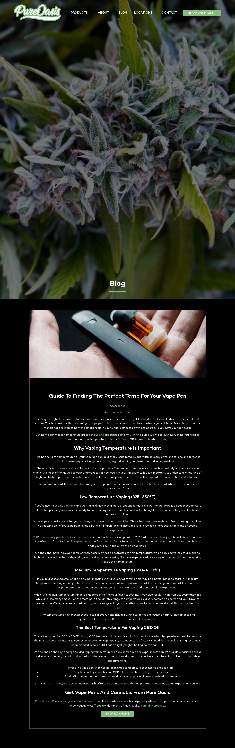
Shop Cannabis (201, 13)
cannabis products (153, 705)
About (103, 12)
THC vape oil (138, 636)
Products (79, 12)
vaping (100, 435)
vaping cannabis (65, 506)
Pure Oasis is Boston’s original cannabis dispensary (68, 701)
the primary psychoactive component (65, 537)
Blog (123, 12)
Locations (143, 12)
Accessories (117, 406)
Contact (169, 12)
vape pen (97, 423)
